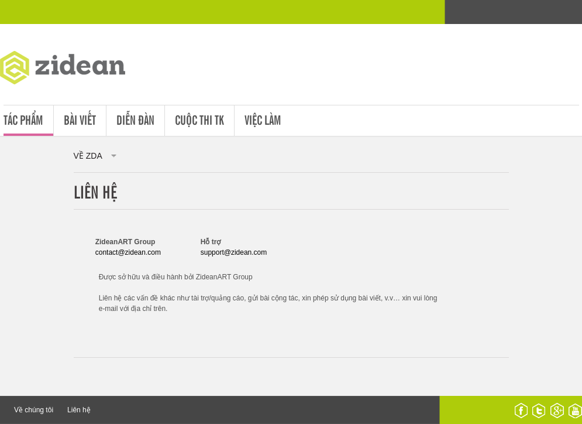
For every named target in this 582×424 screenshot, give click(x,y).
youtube (575, 410)
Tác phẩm (23, 119)
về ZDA (95, 155)
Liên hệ (79, 410)
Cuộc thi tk (199, 119)
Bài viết (80, 119)
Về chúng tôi (33, 410)
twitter (538, 410)
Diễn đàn (135, 119)
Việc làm (262, 119)
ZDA (71, 70)
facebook (521, 410)
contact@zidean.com (128, 252)
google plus (557, 410)
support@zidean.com (234, 252)
